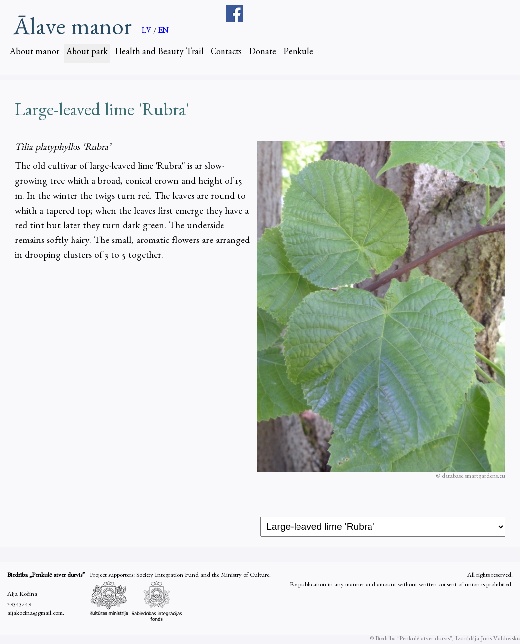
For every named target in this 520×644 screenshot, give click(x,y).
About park (87, 53)
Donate (262, 53)
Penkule (298, 53)
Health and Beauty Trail (159, 53)
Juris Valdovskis (500, 639)
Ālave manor (72, 27)
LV (147, 32)
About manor (34, 53)
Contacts (226, 53)
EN (163, 32)
